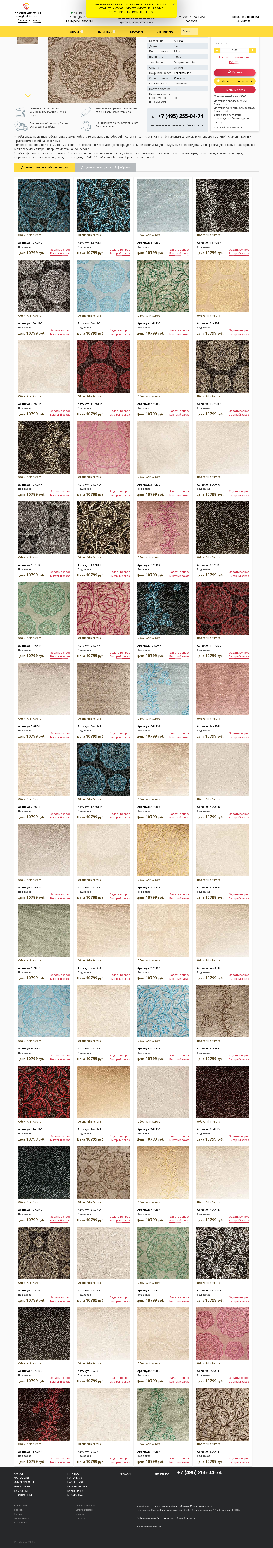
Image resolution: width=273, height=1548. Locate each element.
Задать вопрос (60, 249)
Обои (74, 31)
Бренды (80, 1514)
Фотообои (21, 1477)
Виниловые (22, 1486)
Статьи (18, 1514)
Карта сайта (20, 1522)
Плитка (104, 31)
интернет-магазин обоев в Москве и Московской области (182, 1506)
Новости (18, 1509)
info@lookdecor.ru (27, 16)
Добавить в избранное (237, 81)
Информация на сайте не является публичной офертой (177, 125)
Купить (237, 72)
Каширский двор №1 (79, 21)
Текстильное (182, 73)
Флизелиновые (25, 1482)
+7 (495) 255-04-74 (27, 12)
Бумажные (21, 1490)
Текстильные (23, 1495)
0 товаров (190, 21)
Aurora (178, 41)
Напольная (75, 1477)
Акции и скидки (22, 1518)
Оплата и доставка (85, 1505)
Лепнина (165, 31)
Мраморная (75, 1495)
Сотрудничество (84, 1509)
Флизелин (180, 78)
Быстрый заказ (235, 90)
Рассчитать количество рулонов (234, 59)
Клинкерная (75, 1490)
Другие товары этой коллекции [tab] (44, 167)
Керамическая (77, 1486)
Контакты (80, 1518)
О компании (20, 1505)
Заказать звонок (29, 20)
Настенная (75, 1482)
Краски (136, 31)
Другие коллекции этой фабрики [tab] (105, 167)
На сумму (244, 21)
